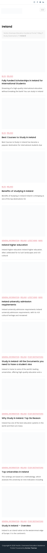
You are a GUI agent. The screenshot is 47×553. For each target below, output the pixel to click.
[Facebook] (37, 2)
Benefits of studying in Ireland (17, 191)
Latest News (32, 240)
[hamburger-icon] (42, 9)
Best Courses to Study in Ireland (19, 137)
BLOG (4, 76)
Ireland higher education (15, 244)
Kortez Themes (31, 548)
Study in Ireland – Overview (16, 525)
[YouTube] (40, 2)
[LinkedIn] (43, 2)
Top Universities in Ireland (15, 471)
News (40, 240)
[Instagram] (34, 2)
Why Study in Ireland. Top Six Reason (21, 418)
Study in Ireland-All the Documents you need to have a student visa (23, 363)
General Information (10, 240)
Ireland (10, 76)
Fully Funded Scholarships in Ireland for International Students (22, 82)
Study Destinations (35, 357)
